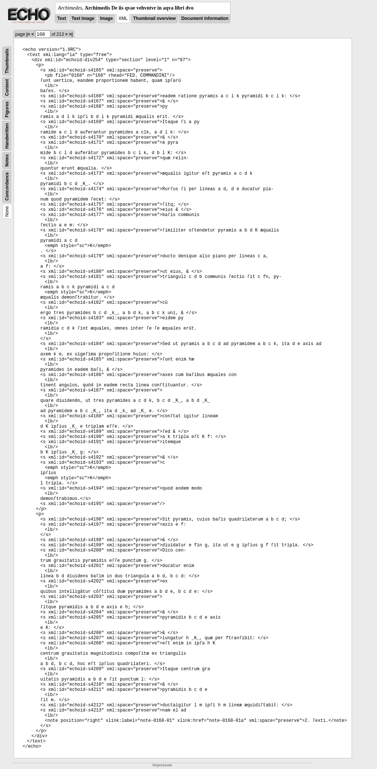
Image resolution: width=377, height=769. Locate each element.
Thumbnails (7, 61)
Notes (7, 160)
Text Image (82, 18)
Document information (204, 18)
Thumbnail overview (154, 18)
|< (28, 34)
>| (71, 34)
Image (106, 18)
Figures (7, 109)
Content (7, 87)
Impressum (162, 765)
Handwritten (7, 136)
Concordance (7, 186)
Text (61, 18)
